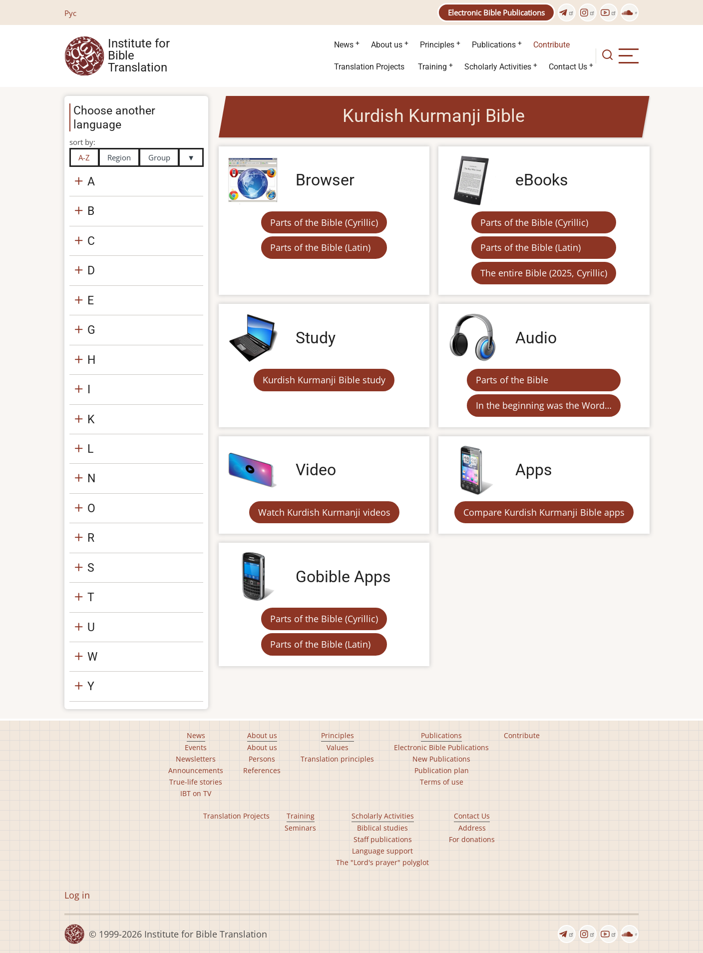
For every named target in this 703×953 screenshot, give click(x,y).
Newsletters (196, 759)
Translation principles (337, 759)
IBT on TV (195, 793)
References (262, 770)
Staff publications (382, 839)
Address (472, 828)
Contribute (551, 44)
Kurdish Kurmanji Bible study (324, 380)
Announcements (195, 770)
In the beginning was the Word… (544, 405)
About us (386, 44)
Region (119, 157)
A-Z (84, 157)
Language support (382, 851)
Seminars (300, 828)
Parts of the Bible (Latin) (320, 247)
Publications (494, 44)
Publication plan (441, 770)
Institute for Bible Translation (139, 56)
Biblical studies (382, 828)
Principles (437, 44)
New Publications (441, 759)
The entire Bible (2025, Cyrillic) (543, 273)
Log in (77, 895)
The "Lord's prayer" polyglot (382, 862)
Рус (70, 13)
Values (338, 747)
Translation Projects (369, 66)
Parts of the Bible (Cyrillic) (324, 222)
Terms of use (441, 782)
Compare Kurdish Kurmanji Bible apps (544, 512)
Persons (262, 759)
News (343, 44)
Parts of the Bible (512, 380)
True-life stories (195, 782)
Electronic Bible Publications (496, 12)
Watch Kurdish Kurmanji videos (324, 512)
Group (159, 157)
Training (432, 66)
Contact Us (568, 66)
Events (196, 747)
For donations (472, 839)
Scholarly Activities (497, 66)
